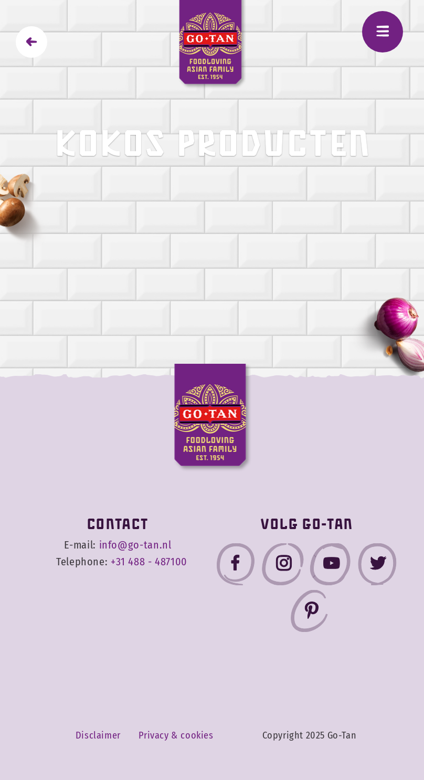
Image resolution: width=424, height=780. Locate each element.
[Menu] (382, 31)
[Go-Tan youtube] (330, 566)
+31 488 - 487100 (149, 561)
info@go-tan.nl (135, 545)
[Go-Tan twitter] (377, 566)
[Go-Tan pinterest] (309, 613)
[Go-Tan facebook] (236, 566)
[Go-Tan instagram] (283, 566)
